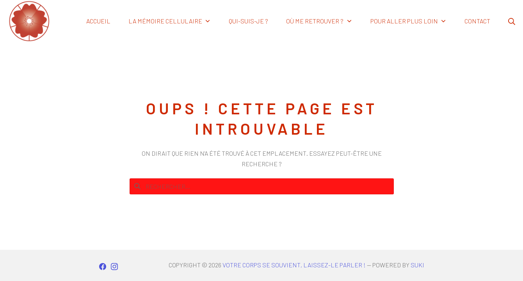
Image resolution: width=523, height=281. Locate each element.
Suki (417, 265)
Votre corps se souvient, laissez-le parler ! (294, 265)
